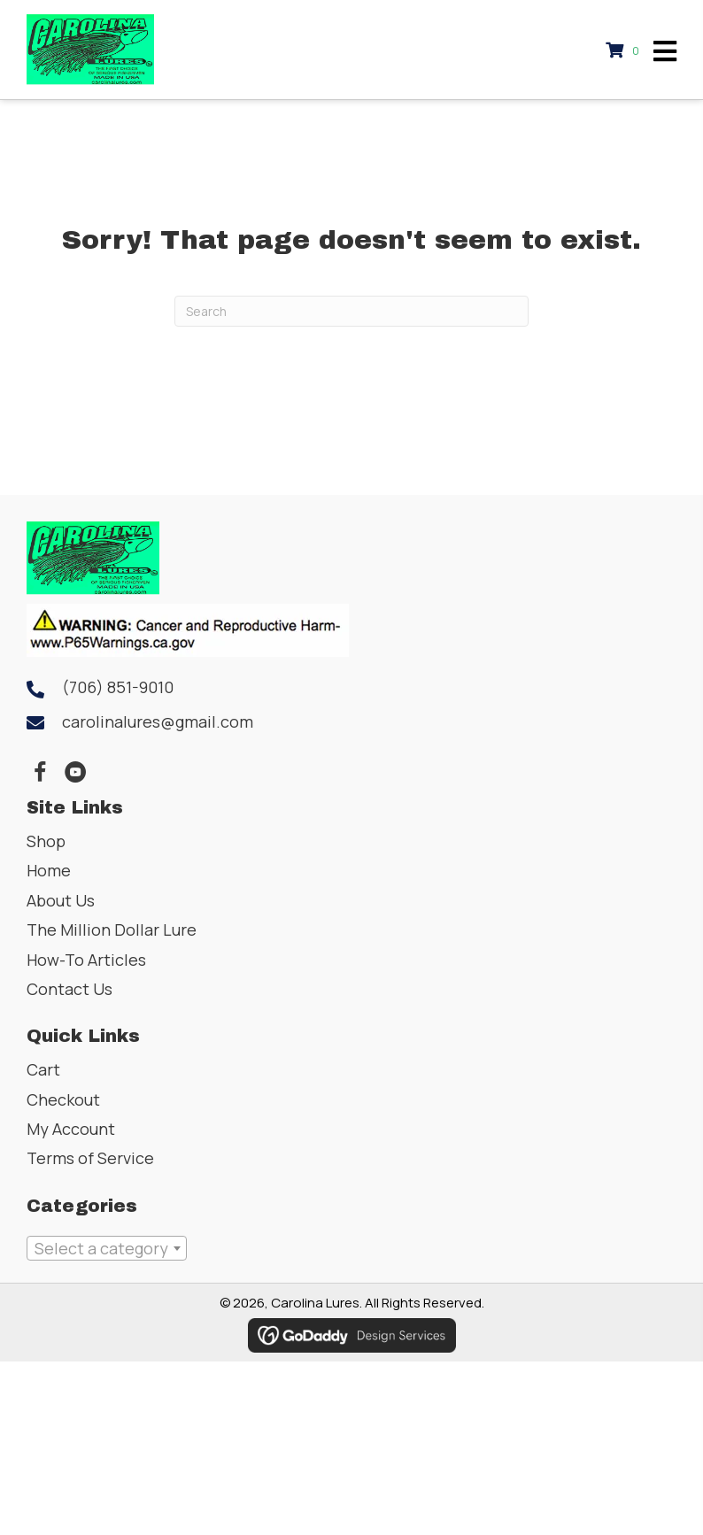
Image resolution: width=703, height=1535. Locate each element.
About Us (61, 900)
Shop (46, 841)
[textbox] (106, 1248)
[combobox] (107, 1248)
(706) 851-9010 (118, 687)
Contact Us (69, 988)
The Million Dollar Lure (112, 929)
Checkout (63, 1099)
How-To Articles (86, 959)
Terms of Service (90, 1158)
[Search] (351, 311)
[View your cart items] (625, 50)
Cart (43, 1069)
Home (49, 870)
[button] (40, 773)
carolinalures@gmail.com (157, 721)
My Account (71, 1128)
